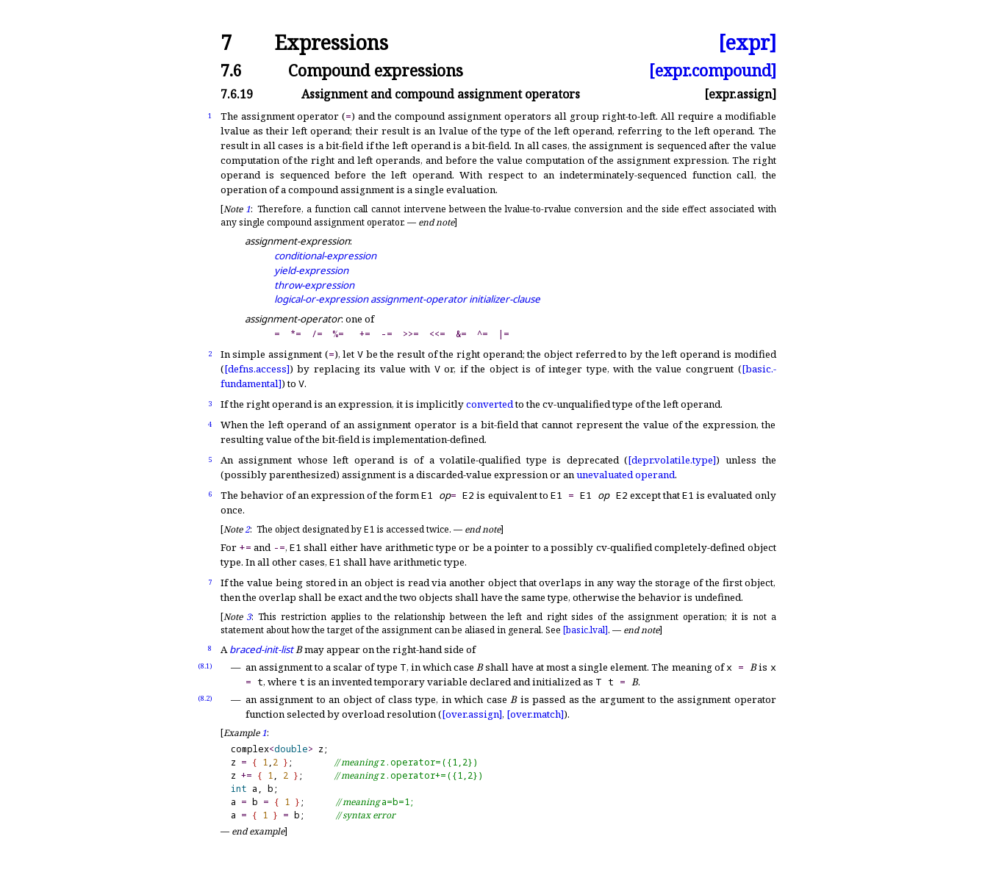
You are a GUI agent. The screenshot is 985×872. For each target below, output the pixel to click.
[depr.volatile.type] (672, 459)
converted (489, 404)
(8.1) (205, 666)
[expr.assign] (740, 94)
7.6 (231, 70)
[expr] (747, 43)
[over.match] (535, 714)
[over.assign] (472, 714)
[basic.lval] (585, 630)
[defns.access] (257, 368)
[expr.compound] (712, 70)
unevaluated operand (625, 474)
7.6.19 (237, 94)
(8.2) (205, 698)
